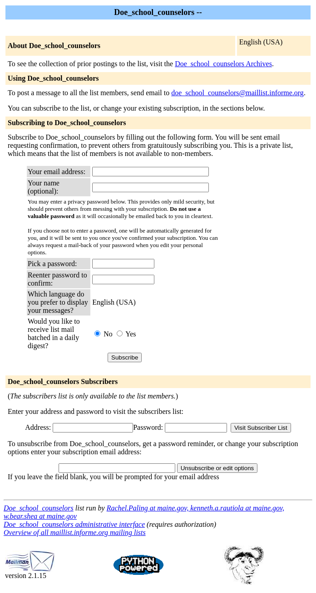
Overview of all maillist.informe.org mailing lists (75, 532)
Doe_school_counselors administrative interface (74, 524)
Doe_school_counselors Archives (223, 64)
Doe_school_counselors (39, 508)
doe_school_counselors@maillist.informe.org (237, 93)
